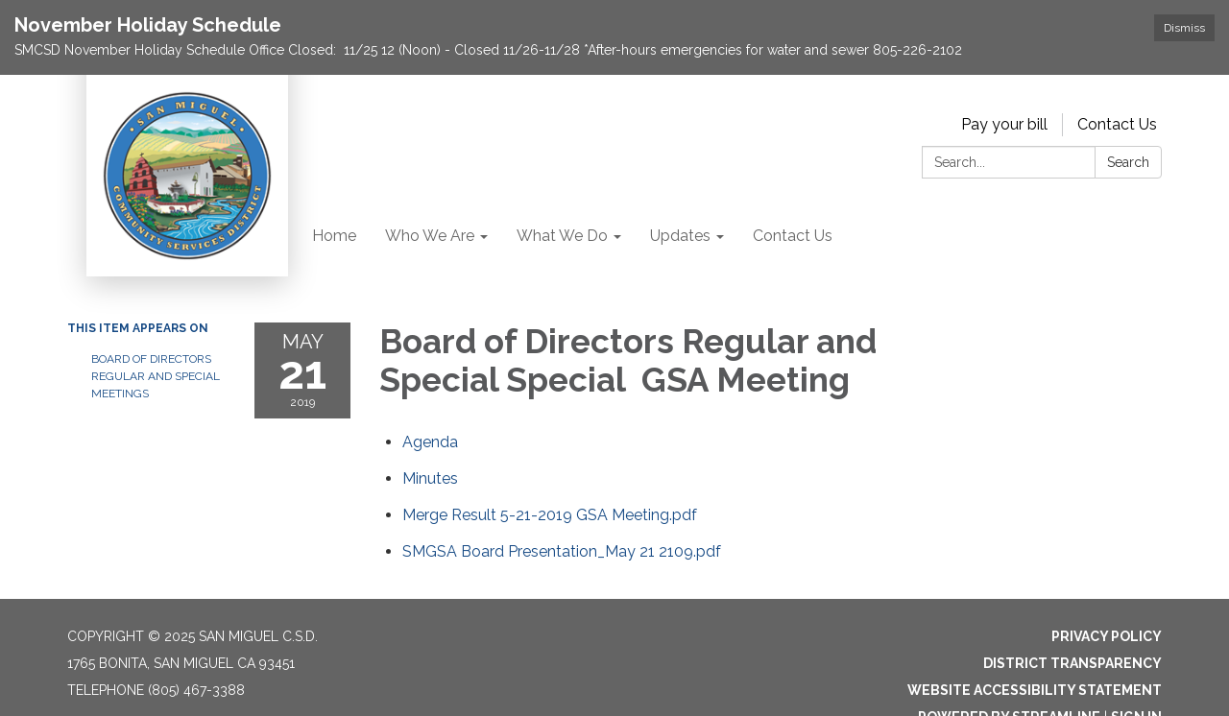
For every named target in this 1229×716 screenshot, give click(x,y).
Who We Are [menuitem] (429, 236)
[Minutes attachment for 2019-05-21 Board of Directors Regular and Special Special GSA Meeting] (430, 478)
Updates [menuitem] (680, 236)
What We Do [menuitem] (562, 236)
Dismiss (1184, 28)
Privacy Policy (1106, 636)
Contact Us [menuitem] (792, 236)
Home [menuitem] (334, 236)
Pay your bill (1004, 124)
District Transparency (1072, 663)
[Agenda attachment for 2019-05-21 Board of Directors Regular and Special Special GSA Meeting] (430, 442)
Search (1128, 162)
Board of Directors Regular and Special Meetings (155, 376)
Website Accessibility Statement (1034, 690)
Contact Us (1117, 124)
